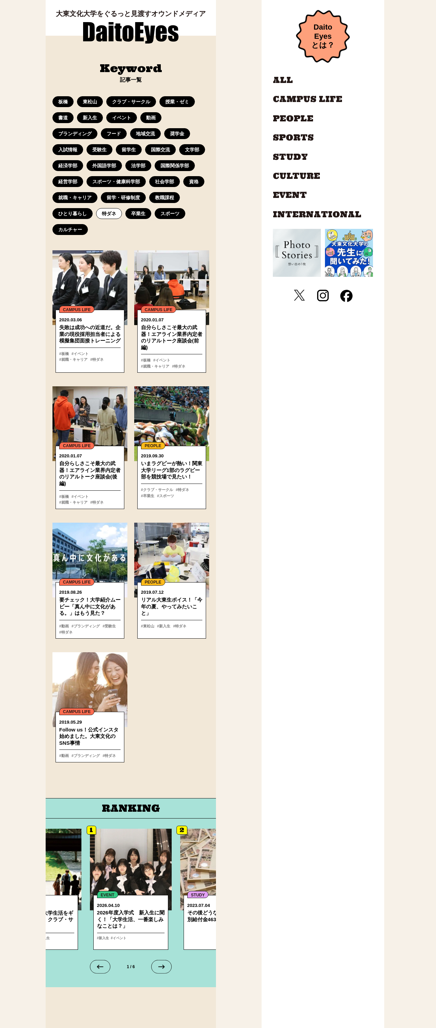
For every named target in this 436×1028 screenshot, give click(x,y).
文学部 (192, 149)
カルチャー (70, 229)
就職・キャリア (75, 197)
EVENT (290, 195)
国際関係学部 (174, 165)
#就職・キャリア (104, 354)
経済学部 (67, 165)
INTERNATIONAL (317, 214)
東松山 (90, 101)
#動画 (64, 627)
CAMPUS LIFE (77, 309)
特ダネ (109, 213)
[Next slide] (161, 968)
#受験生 (107, 627)
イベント (121, 117)
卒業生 (138, 213)
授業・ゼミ (177, 101)
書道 (63, 117)
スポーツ (170, 213)
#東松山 (147, 627)
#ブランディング (85, 627)
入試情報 (67, 149)
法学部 (138, 165)
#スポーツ (164, 496)
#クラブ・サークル (157, 490)
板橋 (63, 101)
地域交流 (145, 133)
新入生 (90, 117)
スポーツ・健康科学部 (116, 181)
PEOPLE (153, 446)
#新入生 (162, 627)
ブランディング (75, 133)
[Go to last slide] (100, 968)
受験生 (99, 149)
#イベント (79, 354)
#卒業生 (147, 496)
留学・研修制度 (123, 197)
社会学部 (164, 181)
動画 (151, 117)
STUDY (290, 157)
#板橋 (64, 354)
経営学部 (67, 181)
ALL (283, 80)
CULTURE (296, 176)
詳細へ (131, 890)
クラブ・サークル (131, 101)
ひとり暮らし (72, 213)
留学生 (129, 149)
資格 (194, 181)
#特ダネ (66, 360)
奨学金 (177, 133)
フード (114, 133)
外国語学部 (104, 165)
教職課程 (164, 197)
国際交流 (160, 149)
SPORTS (293, 138)
